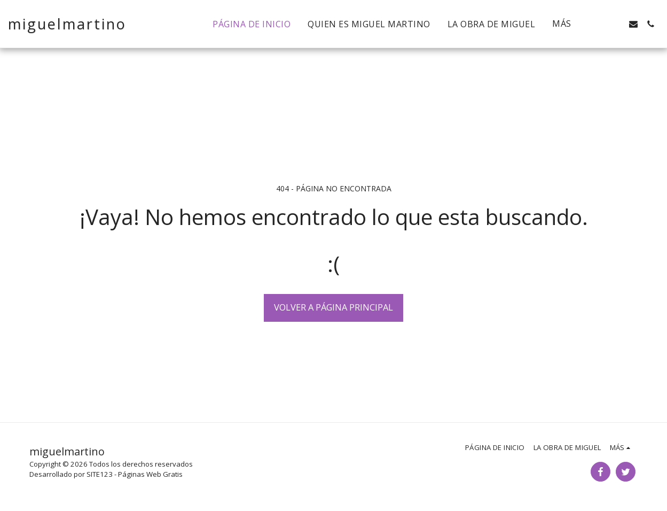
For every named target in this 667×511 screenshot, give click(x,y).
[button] (599, 24)
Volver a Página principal (333, 307)
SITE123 (100, 474)
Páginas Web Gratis (150, 474)
